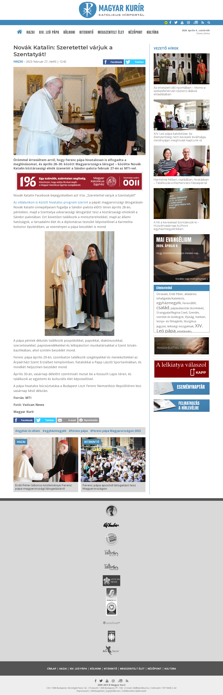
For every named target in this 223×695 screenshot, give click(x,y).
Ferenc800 (189, 303)
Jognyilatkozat (113, 690)
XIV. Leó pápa (49, 32)
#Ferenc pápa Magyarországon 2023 (115, 431)
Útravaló (162, 294)
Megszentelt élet (111, 32)
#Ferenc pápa (78, 431)
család (162, 307)
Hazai (30, 32)
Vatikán (200, 317)
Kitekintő (86, 32)
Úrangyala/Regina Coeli (171, 312)
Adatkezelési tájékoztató (134, 690)
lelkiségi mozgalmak (180, 326)
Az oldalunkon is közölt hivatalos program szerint (50, 202)
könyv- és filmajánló (169, 321)
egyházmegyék (168, 302)
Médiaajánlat (97, 690)
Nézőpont (135, 32)
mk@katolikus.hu (140, 687)
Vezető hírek (166, 48)
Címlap (51, 668)
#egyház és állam (27, 431)
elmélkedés (184, 331)
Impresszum (83, 690)
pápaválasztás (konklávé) (187, 308)
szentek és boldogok (170, 317)
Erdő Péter (176, 294)
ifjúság (189, 317)
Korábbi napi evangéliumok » (191, 278)
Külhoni (69, 32)
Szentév (194, 312)
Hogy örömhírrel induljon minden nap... (178, 245)
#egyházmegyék (54, 431)
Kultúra (153, 32)
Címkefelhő (164, 288)
